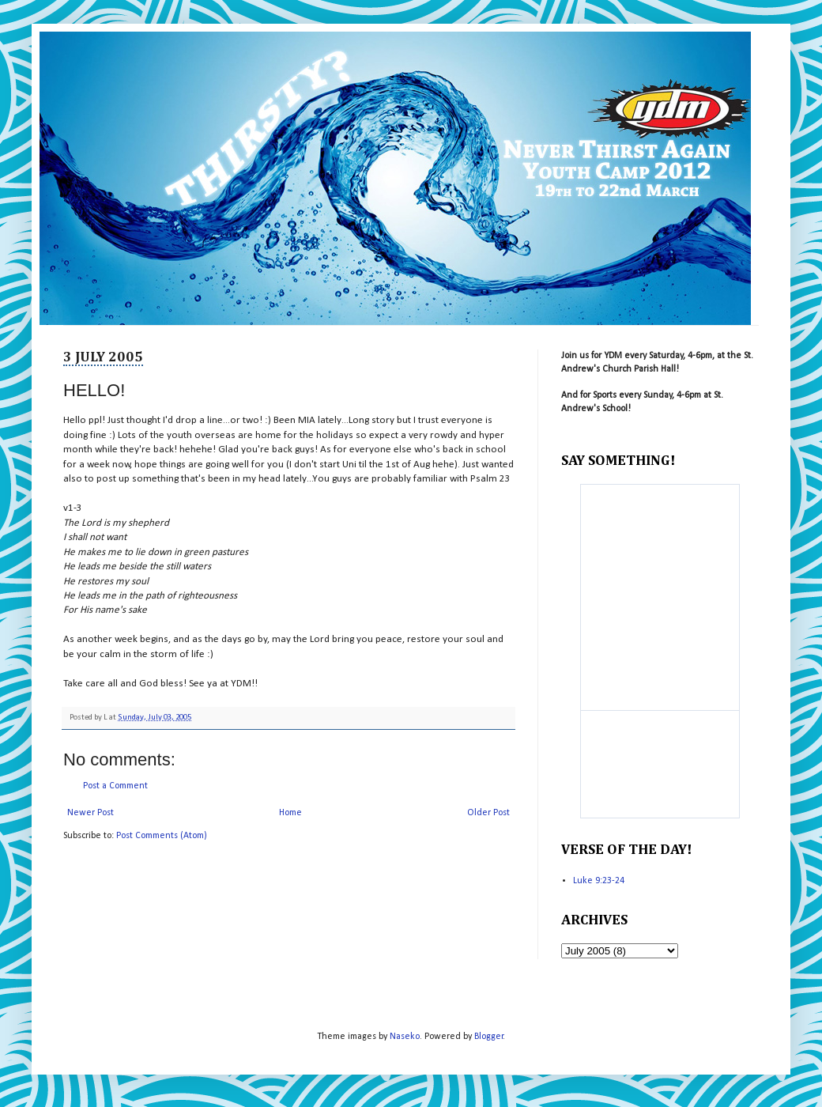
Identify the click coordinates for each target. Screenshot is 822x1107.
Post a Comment (115, 786)
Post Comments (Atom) (161, 836)
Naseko (405, 1036)
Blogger (488, 1036)
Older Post (488, 813)
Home (290, 813)
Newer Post (90, 813)
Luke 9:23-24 (598, 881)
